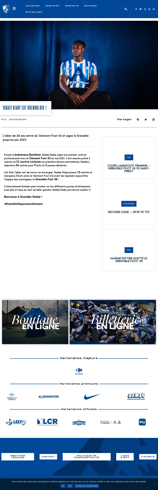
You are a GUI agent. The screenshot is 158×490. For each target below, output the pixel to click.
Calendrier (52, 6)
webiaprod (133, 467)
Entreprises (34, 12)
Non (70, 486)
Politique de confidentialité (87, 486)
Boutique (90, 6)
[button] (126, 9)
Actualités (33, 6)
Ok (63, 486)
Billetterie (72, 6)
